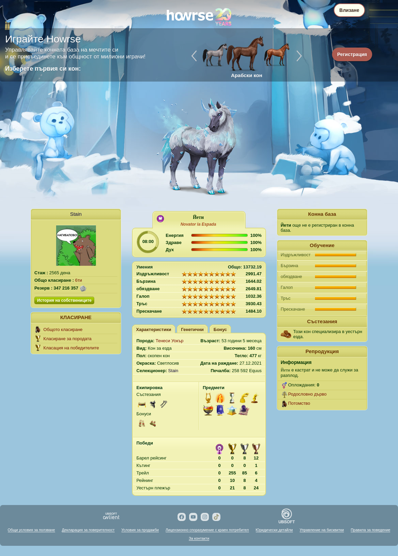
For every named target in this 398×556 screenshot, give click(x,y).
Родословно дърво (307, 394)
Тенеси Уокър (169, 340)
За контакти (199, 538)
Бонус (220, 329)
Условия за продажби (140, 530)
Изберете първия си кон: (43, 68)
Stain (76, 214)
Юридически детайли (274, 530)
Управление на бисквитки (322, 530)
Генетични (192, 329)
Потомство (299, 403)
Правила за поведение (370, 530)
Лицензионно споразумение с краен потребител (207, 530)
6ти (78, 280)
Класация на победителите (71, 347)
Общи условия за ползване (31, 530)
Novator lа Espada (198, 224)
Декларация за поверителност (88, 530)
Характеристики (153, 329)
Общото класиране (63, 329)
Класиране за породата (68, 338)
